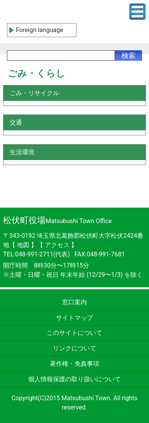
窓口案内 (74, 302)
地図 (23, 245)
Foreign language (39, 30)
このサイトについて (74, 332)
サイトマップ (74, 317)
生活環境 (22, 152)
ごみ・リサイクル (34, 93)
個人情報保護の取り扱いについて (74, 379)
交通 (16, 122)
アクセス (58, 245)
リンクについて (74, 348)
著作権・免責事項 (74, 363)
